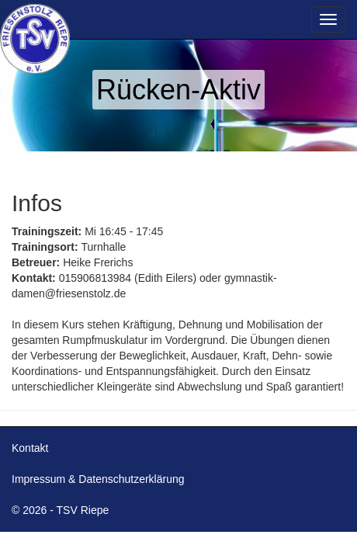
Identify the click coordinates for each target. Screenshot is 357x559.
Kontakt (30, 448)
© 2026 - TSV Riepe (60, 510)
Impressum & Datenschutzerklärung (98, 479)
